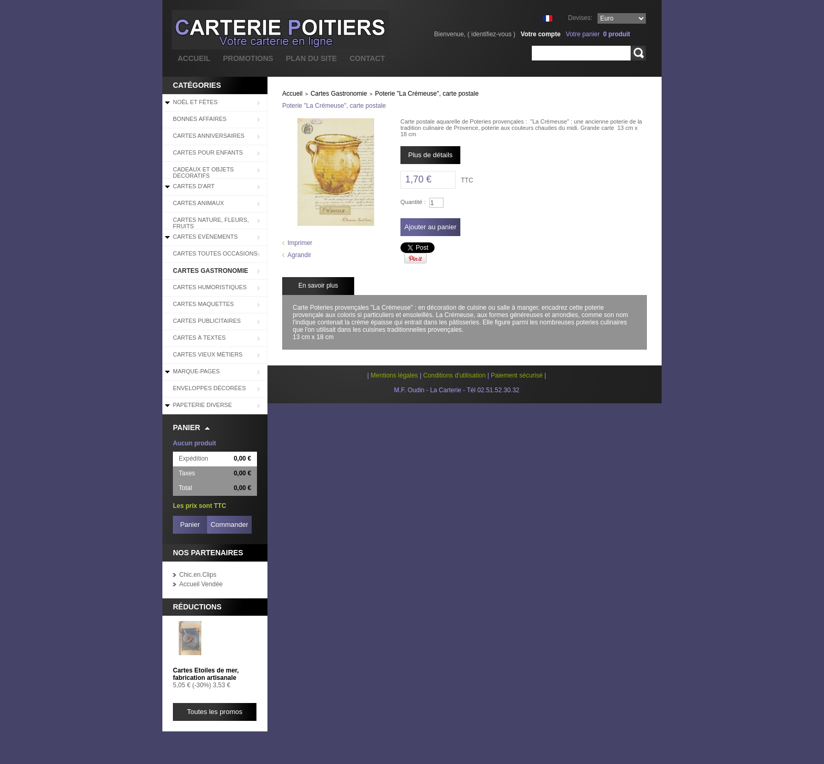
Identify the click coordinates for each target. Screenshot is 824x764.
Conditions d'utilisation (454, 375)
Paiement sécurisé (517, 375)
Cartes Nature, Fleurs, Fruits (211, 223)
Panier (186, 427)
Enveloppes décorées (209, 388)
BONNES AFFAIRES (199, 119)
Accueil (292, 93)
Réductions (197, 607)
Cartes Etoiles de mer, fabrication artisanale (206, 674)
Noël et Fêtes (195, 102)
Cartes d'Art (193, 186)
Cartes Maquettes (203, 304)
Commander (230, 524)
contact (367, 58)
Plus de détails (430, 155)
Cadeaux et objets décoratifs (203, 172)
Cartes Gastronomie (210, 270)
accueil (194, 58)
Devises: (580, 18)
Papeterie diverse (202, 405)
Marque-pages (196, 371)
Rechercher (638, 53)
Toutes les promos (215, 712)
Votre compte (541, 34)
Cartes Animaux (198, 203)
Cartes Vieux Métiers (207, 354)
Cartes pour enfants (208, 152)
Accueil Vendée (201, 584)
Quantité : (413, 202)
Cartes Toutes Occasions (215, 253)
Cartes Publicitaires (207, 321)
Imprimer (299, 243)
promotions (248, 58)
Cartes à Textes (199, 337)
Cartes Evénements (205, 236)
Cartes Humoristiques (209, 287)
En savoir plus (318, 285)
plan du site (311, 58)
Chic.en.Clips (198, 574)
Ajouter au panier (430, 227)
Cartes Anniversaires (208, 136)
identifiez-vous (491, 34)
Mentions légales (394, 375)
